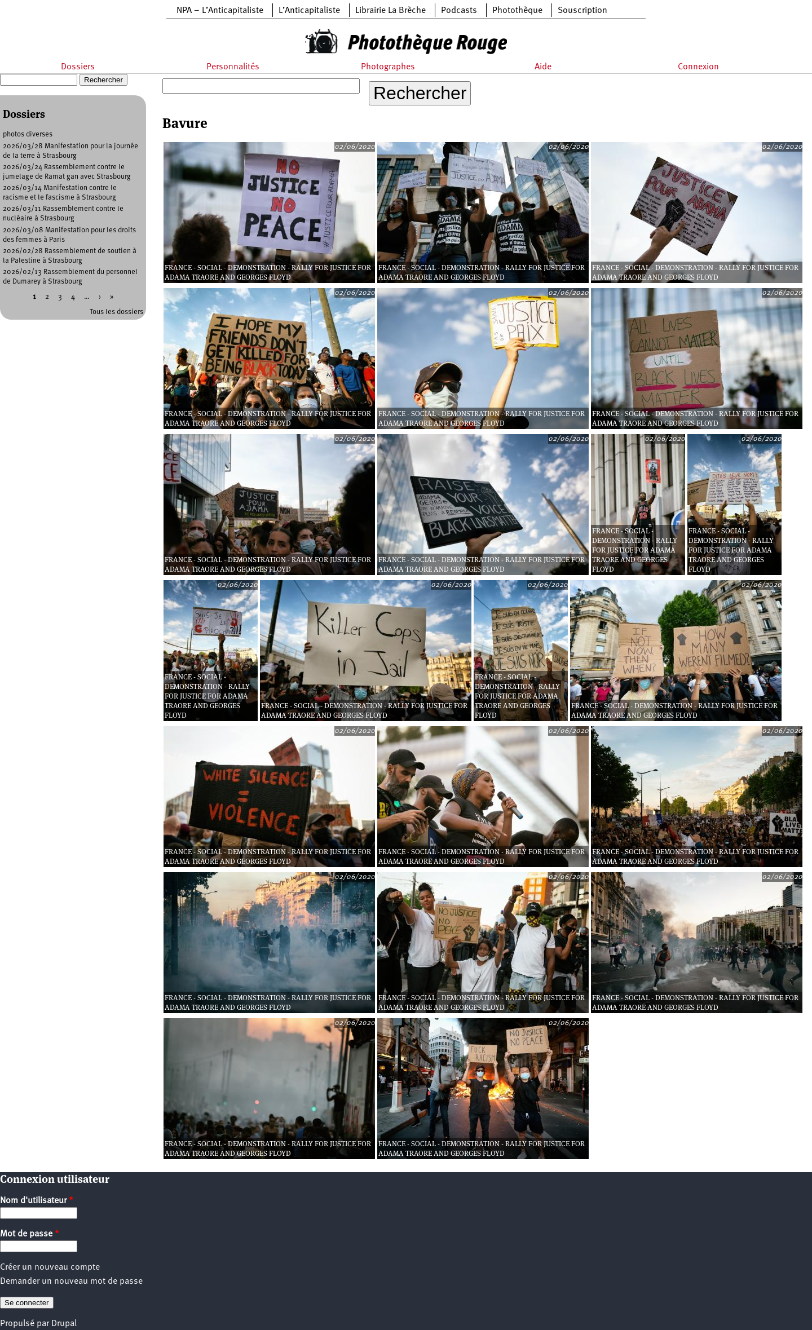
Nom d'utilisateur (36, 1200)
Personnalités (232, 67)
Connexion (698, 67)
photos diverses (27, 134)
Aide (543, 67)
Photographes (388, 67)
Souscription (582, 10)
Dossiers (78, 67)
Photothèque (517, 10)
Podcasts (459, 10)
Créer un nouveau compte (50, 1267)
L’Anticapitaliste (309, 10)
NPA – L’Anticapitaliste (219, 10)
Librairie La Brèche (390, 10)
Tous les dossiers (116, 312)
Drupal (64, 1323)
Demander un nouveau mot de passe (71, 1281)
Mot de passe (29, 1234)
